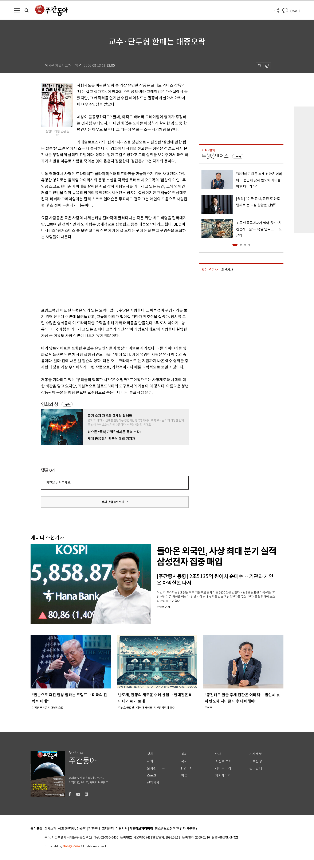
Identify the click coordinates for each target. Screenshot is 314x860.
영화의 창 (49, 404)
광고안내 (255, 768)
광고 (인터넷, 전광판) (72, 829)
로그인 (295, 10)
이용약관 (121, 829)
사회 (150, 761)
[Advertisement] (104, 272)
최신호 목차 (223, 761)
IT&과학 (187, 768)
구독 (68, 404)
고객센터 (108, 829)
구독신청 (255, 761)
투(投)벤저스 (215, 156)
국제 (184, 761)
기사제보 (255, 754)
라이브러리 (223, 768)
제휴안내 (94, 829)
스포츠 (151, 775)
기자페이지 (223, 775)
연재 (218, 754)
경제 (184, 754)
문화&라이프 (156, 768)
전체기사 (153, 782)
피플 (184, 775)
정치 (150, 754)
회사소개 (50, 829)
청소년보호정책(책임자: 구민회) (176, 829)
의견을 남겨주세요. (58, 483)
